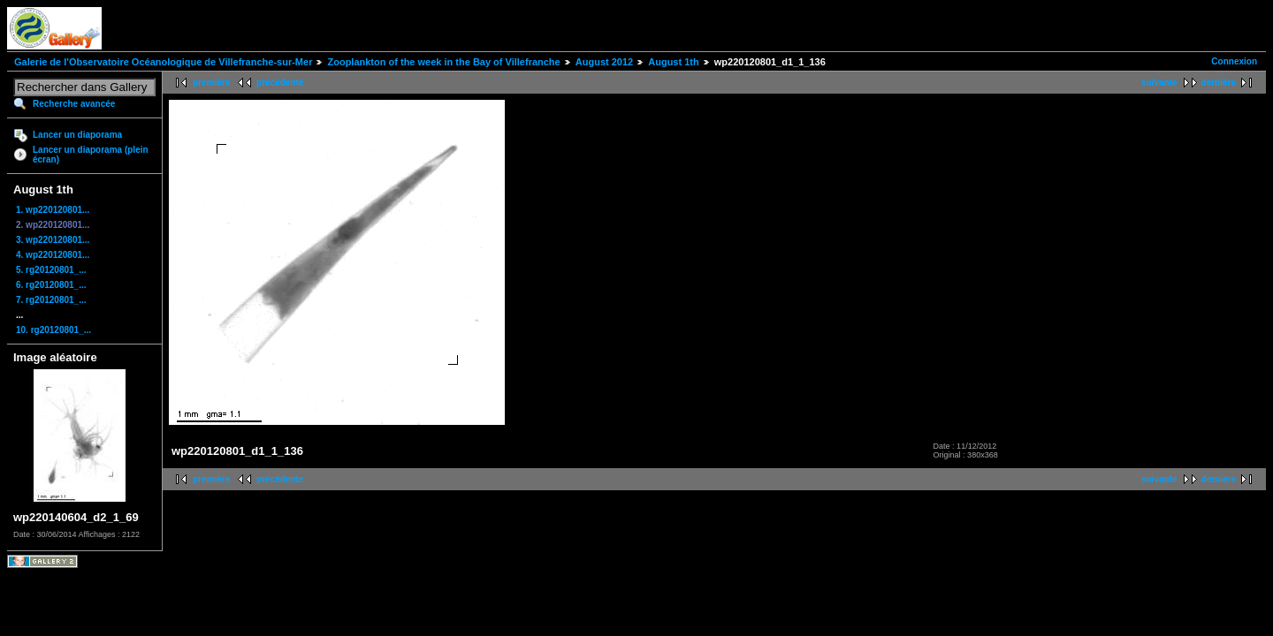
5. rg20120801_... (51, 270)
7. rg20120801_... (51, 300)
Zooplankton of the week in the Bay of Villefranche (443, 62)
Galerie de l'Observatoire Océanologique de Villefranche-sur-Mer (163, 62)
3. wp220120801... (52, 240)
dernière (1218, 82)
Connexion (1234, 61)
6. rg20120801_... (51, 285)
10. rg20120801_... (53, 330)
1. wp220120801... (52, 210)
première (211, 82)
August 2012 (604, 62)
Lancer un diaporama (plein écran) (91, 154)
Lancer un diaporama (77, 135)
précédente (279, 82)
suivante (1159, 82)
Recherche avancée (74, 104)
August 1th (673, 62)
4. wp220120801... (52, 255)
